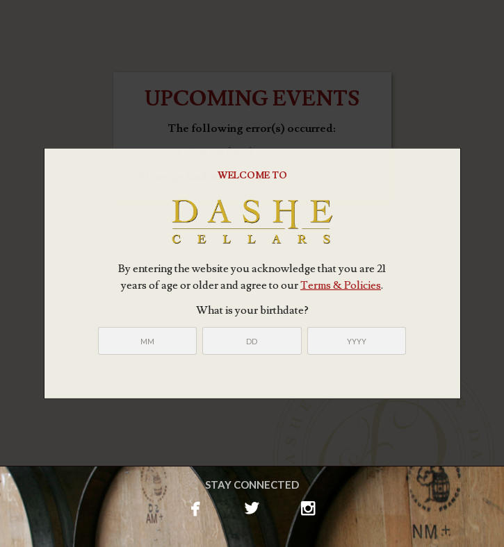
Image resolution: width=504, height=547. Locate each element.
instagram (308, 506)
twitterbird (252, 506)
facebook (196, 506)
